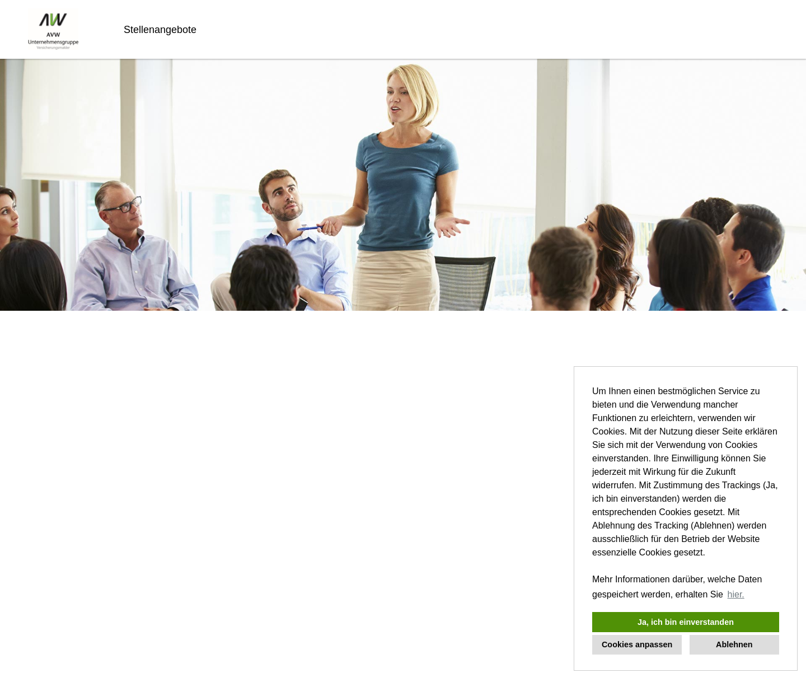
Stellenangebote (160, 29)
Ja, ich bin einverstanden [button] (686, 622)
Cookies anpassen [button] (637, 644)
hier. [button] (736, 594)
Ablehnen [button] (734, 644)
